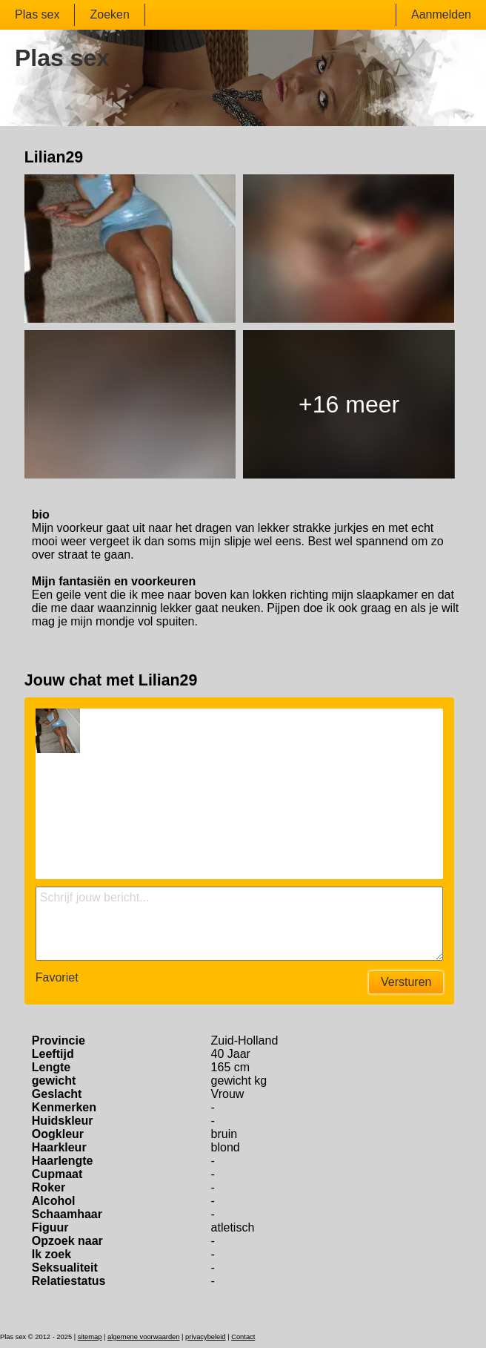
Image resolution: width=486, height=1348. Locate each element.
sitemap (90, 1337)
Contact (243, 1337)
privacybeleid (205, 1337)
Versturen (406, 982)
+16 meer (349, 404)
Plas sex (37, 14)
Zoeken (109, 14)
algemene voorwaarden (143, 1337)
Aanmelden (441, 14)
